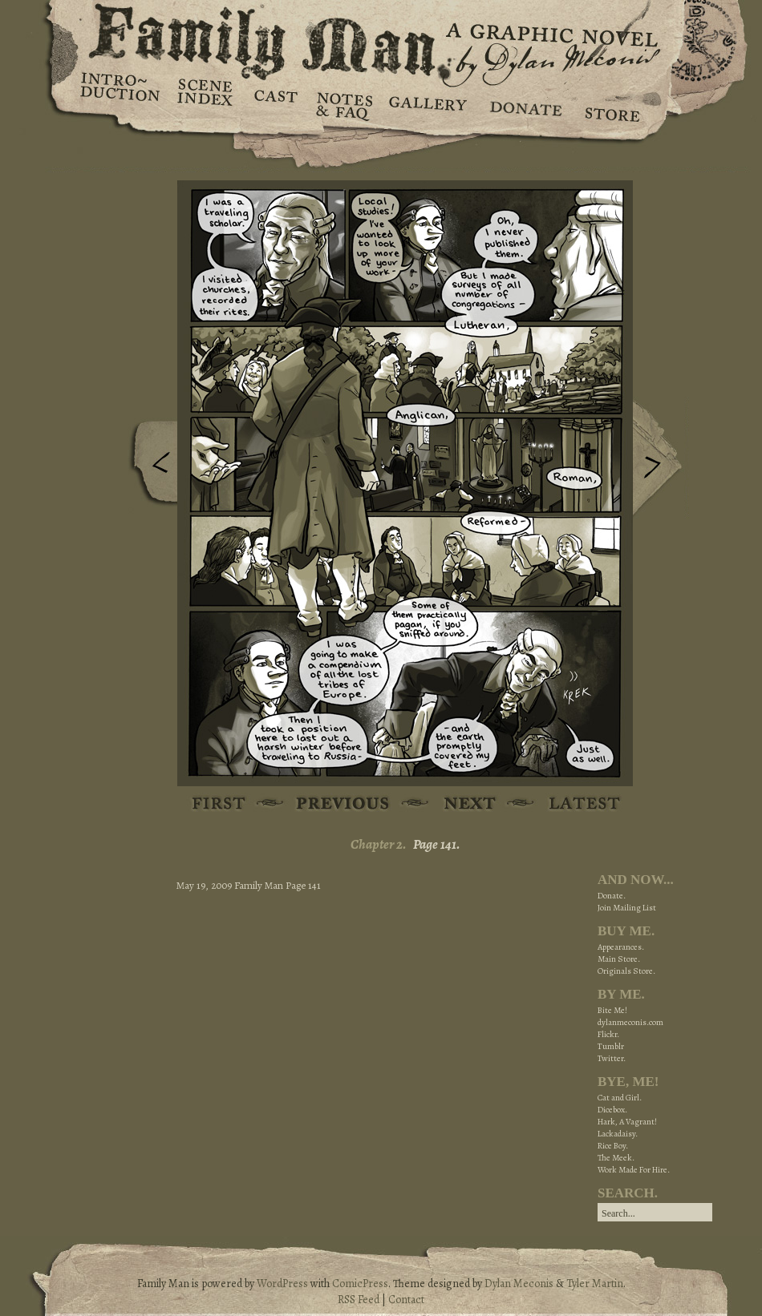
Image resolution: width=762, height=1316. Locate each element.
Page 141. (436, 844)
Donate (523, 104)
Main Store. (619, 959)
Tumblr (611, 1046)
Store (612, 104)
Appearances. (621, 947)
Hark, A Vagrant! (627, 1122)
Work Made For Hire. (634, 1170)
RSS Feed (358, 1299)
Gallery (427, 104)
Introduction (120, 92)
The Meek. (616, 1158)
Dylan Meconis (518, 1283)
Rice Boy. (613, 1146)
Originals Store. (626, 971)
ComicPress (360, 1283)
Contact (406, 1299)
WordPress (282, 1283)
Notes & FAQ (343, 104)
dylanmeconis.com (630, 1022)
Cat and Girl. (620, 1098)
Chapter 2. (379, 844)
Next (661, 459)
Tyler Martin (594, 1283)
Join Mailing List (627, 908)
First (219, 804)
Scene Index (206, 104)
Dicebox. (612, 1110)
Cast (275, 104)
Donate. (612, 896)
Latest (575, 804)
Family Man (381, 38)
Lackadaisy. (618, 1134)
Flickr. (608, 1034)
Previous (149, 467)
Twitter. (612, 1058)
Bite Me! (612, 1010)
